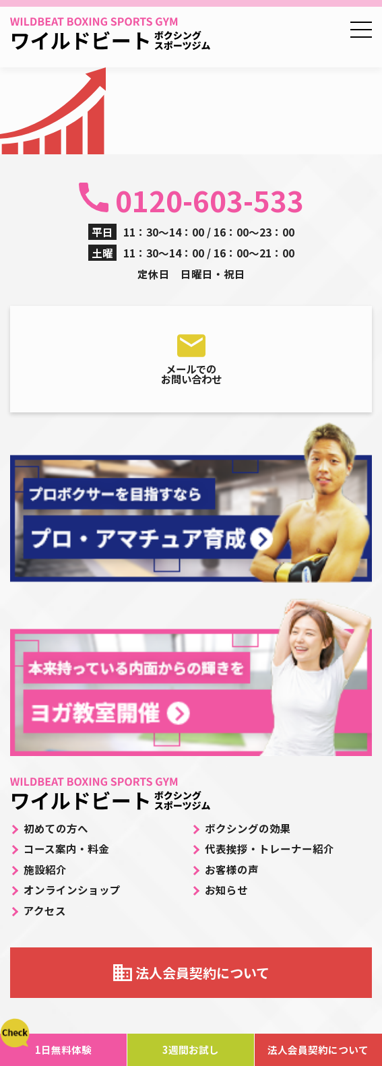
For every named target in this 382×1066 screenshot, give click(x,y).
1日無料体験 (63, 1049)
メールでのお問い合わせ (191, 374)
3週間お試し (190, 1049)
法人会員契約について (202, 972)
